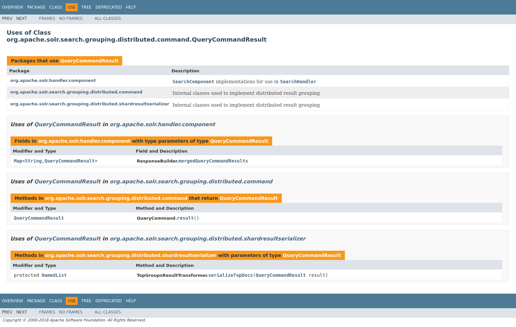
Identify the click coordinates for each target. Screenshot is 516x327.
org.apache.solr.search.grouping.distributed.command (76, 92)
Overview (12, 7)
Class (55, 7)
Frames (47, 18)
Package (36, 7)
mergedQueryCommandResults (213, 161)
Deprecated (108, 7)
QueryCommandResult (89, 60)
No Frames (71, 18)
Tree (86, 7)
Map (18, 161)
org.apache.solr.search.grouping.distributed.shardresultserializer (89, 103)
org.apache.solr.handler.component (53, 80)
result (185, 218)
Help (131, 7)
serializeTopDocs (230, 275)
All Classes (108, 18)
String (33, 161)
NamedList (54, 275)
